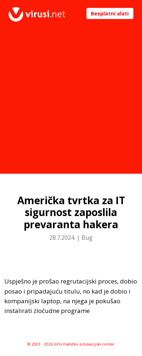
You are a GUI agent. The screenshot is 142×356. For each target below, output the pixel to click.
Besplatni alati (110, 13)
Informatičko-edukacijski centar (84, 344)
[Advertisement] (71, 103)
